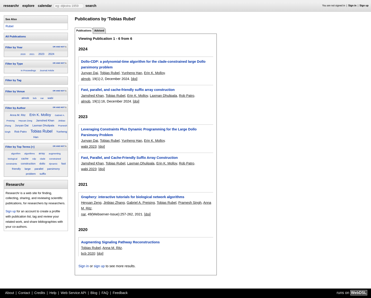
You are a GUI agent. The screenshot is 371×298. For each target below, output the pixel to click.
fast (63, 163)
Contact (24, 293)
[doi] (134, 79)
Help (53, 293)
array (42, 153)
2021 (31, 54)
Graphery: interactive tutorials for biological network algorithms (132, 197)
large (28, 168)
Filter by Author (15, 108)
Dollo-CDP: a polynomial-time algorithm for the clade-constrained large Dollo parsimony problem (143, 64)
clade (42, 158)
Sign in (352, 5)
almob (25, 98)
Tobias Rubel (42, 131)
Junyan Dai (22, 125)
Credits (39, 293)
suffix (43, 173)
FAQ (105, 293)
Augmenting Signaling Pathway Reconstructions (120, 242)
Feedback (120, 293)
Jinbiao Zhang (114, 203)
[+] (32, 146)
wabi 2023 (89, 146)
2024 (51, 54)
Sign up (364, 5)
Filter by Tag (13, 80)
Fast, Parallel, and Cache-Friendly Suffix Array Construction (129, 158)
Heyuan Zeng (25, 120)
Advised (99, 30)
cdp (34, 158)
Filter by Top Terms (17, 146)
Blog (93, 293)
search (90, 6)
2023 (41, 54)
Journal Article (47, 70)
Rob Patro (20, 131)
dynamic (53, 163)
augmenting (55, 153)
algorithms (29, 153)
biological (12, 158)
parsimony (53, 168)
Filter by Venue (15, 91)
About (9, 293)
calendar (45, 6)
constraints (11, 163)
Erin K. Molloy (40, 115)
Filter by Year (13, 47)
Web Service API (73, 293)
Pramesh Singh (189, 203)
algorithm (15, 153)
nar (42, 98)
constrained (55, 158)
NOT (63, 47)
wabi (50, 98)
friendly (16, 168)
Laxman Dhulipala (43, 125)
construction (28, 163)
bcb (34, 98)
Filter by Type (14, 63)
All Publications (15, 36)
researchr (11, 6)
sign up (99, 266)
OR (54, 47)
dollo (42, 163)
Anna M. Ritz (18, 115)
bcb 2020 (88, 253)
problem (31, 173)
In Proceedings (28, 70)
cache (24, 158)
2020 (22, 54)
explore (28, 6)
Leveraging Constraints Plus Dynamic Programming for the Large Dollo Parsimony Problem (139, 132)
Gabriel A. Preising (141, 203)
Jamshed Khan (45, 120)
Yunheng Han (131, 73)
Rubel (9, 26)
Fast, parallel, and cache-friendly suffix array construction (128, 90)
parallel (39, 168)
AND (58, 47)
